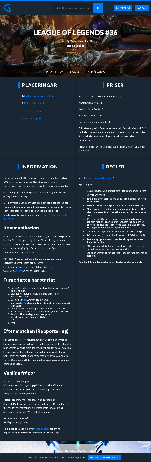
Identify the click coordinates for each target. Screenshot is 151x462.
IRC (25, 299)
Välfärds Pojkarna (33, 118)
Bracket (75, 71)
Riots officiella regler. (101, 178)
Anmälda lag (96, 71)
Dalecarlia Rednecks (35, 103)
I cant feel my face (33, 111)
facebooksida (41, 428)
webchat (18, 270)
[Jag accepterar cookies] (104, 457)
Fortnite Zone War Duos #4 (76, 451)
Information (54, 71)
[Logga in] (142, 8)
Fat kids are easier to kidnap (39, 95)
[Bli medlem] (123, 8)
